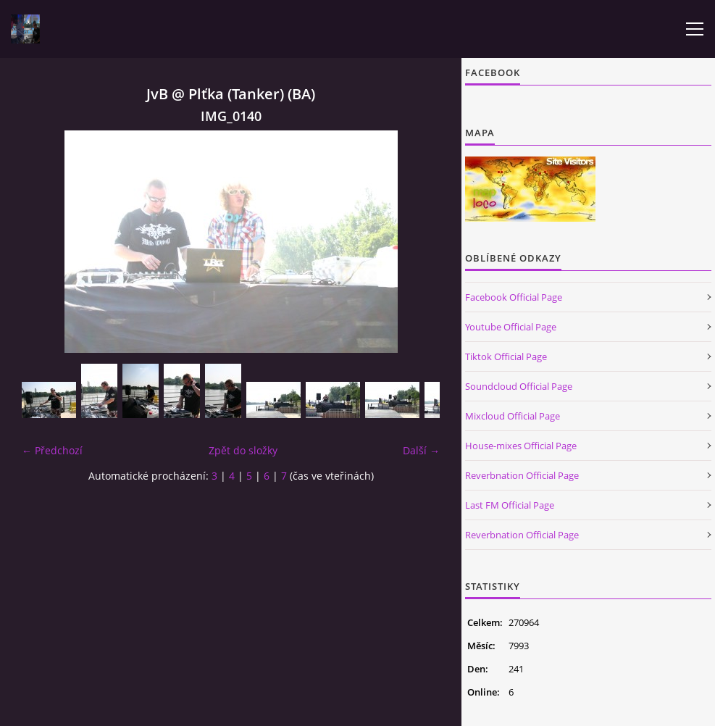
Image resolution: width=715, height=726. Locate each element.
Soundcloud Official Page (518, 386)
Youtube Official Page (510, 326)
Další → (421, 450)
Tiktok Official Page (506, 356)
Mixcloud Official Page (512, 415)
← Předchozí (52, 450)
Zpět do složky (243, 450)
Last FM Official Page (509, 505)
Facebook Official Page (513, 297)
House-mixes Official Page (521, 445)
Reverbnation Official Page (522, 475)
